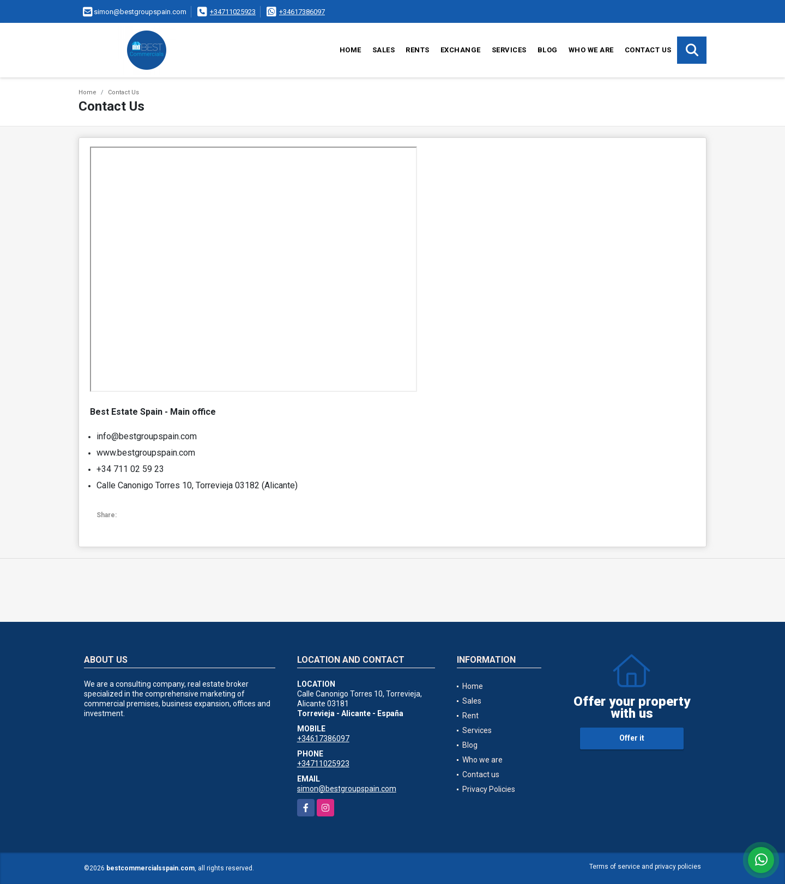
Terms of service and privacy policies (645, 866)
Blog (548, 50)
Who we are (591, 50)
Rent (470, 715)
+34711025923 (233, 12)
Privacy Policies (488, 789)
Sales (383, 50)
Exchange (460, 50)
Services (509, 50)
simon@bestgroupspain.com (346, 788)
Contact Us (123, 92)
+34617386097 (302, 12)
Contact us (648, 50)
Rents (418, 50)
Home (350, 50)
